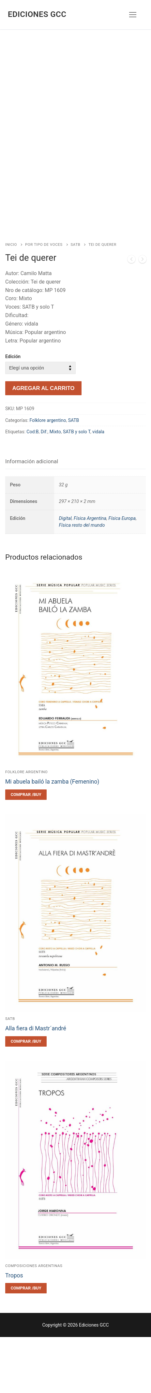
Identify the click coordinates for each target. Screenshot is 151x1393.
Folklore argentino (48, 476)
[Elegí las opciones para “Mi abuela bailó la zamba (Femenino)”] (26, 850)
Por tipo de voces (43, 300)
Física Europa (122, 574)
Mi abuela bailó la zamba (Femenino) (52, 837)
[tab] (31, 517)
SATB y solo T (76, 487)
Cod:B (32, 487)
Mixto (55, 487)
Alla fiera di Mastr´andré (35, 1084)
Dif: (44, 487)
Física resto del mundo (82, 581)
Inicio (11, 300)
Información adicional (31, 517)
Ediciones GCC (37, 14)
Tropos (14, 1331)
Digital (65, 574)
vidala (98, 487)
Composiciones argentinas (33, 1321)
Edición (13, 412)
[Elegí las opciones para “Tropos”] (26, 1344)
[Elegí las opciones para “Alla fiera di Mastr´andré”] (26, 1097)
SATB (76, 300)
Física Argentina (90, 574)
